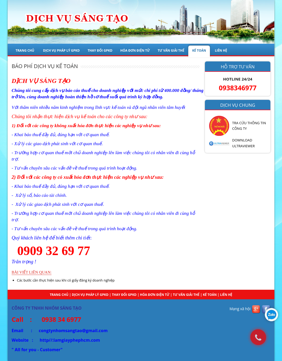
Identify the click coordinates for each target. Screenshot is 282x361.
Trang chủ (25, 50)
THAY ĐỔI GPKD (100, 50)
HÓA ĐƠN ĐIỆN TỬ (135, 50)
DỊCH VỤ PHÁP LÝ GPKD (61, 50)
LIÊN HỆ (221, 50)
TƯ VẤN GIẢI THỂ (171, 50)
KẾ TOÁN (199, 50)
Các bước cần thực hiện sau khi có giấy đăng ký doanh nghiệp (66, 280)
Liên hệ (226, 294)
